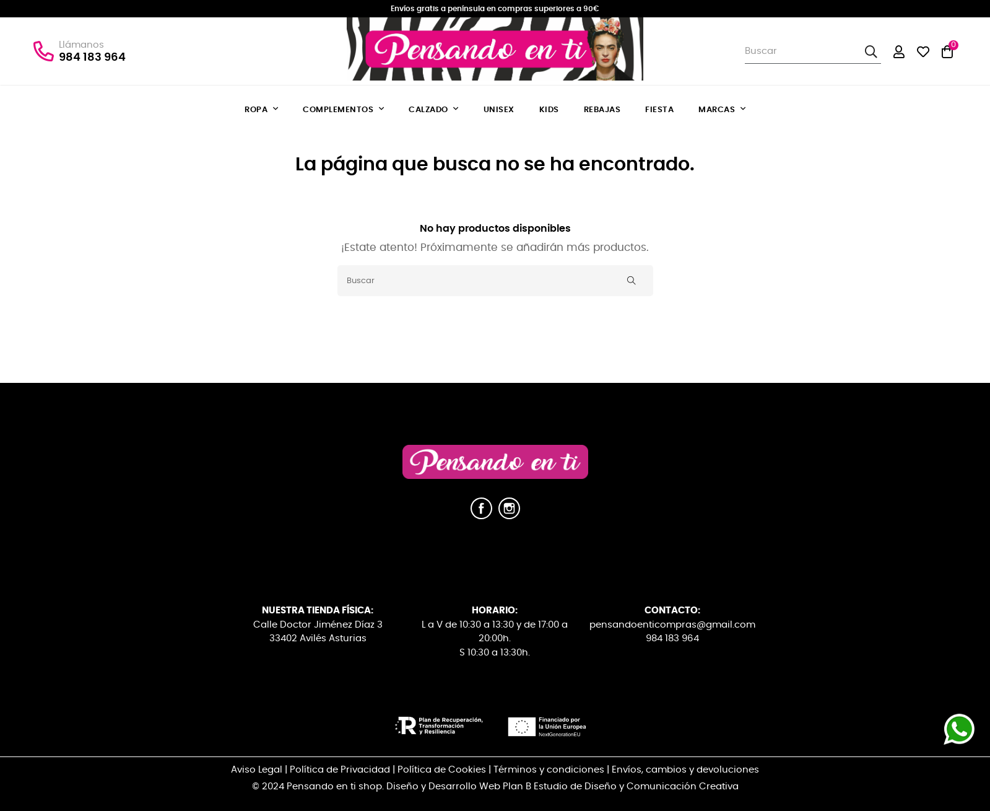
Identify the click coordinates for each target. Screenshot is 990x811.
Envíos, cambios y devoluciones (685, 769)
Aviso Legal (256, 769)
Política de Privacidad (340, 769)
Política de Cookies (441, 769)
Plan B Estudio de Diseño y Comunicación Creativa (621, 786)
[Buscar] (495, 280)
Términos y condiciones (548, 769)
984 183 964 (92, 57)
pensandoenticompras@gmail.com (672, 624)
